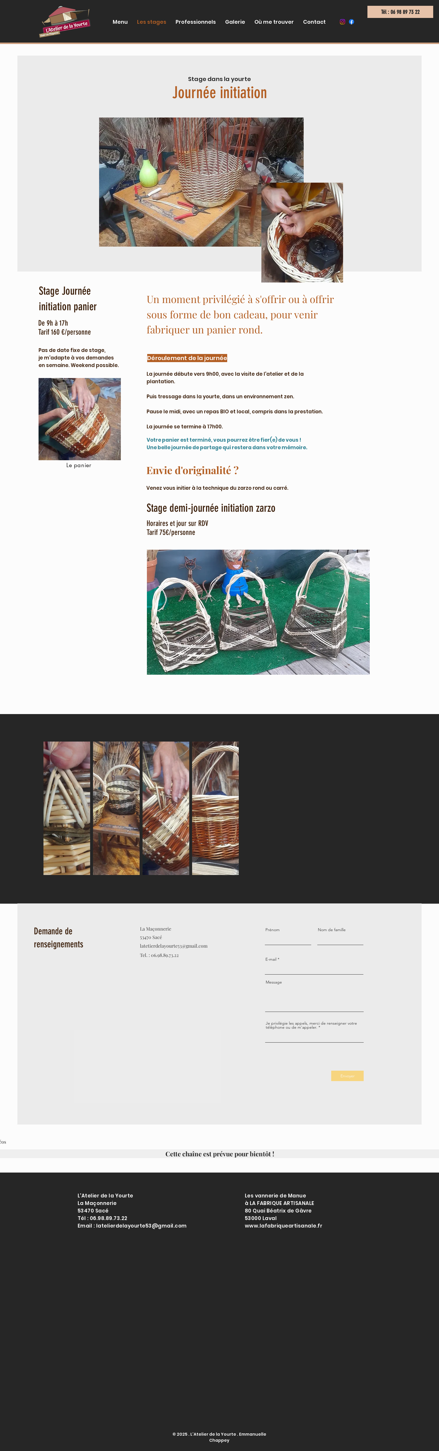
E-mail (270, 959)
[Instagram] (342, 21)
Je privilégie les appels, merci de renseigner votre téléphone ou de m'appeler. (311, 1025)
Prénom (272, 930)
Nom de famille (332, 930)
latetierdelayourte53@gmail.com (173, 946)
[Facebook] (351, 21)
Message (274, 982)
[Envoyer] (347, 1076)
